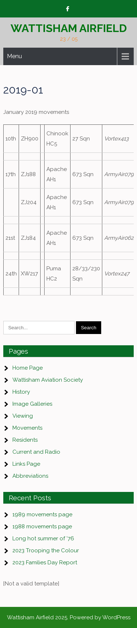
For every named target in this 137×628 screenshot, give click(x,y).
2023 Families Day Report (44, 562)
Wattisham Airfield (69, 28)
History (21, 392)
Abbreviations (30, 476)
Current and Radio (36, 452)
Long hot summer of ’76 (43, 538)
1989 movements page (42, 514)
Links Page (26, 464)
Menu (14, 56)
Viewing (22, 416)
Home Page (27, 368)
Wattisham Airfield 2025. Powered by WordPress (68, 617)
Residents (25, 440)
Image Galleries (32, 404)
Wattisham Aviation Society (47, 380)
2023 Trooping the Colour (45, 550)
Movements (27, 428)
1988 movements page (42, 526)
